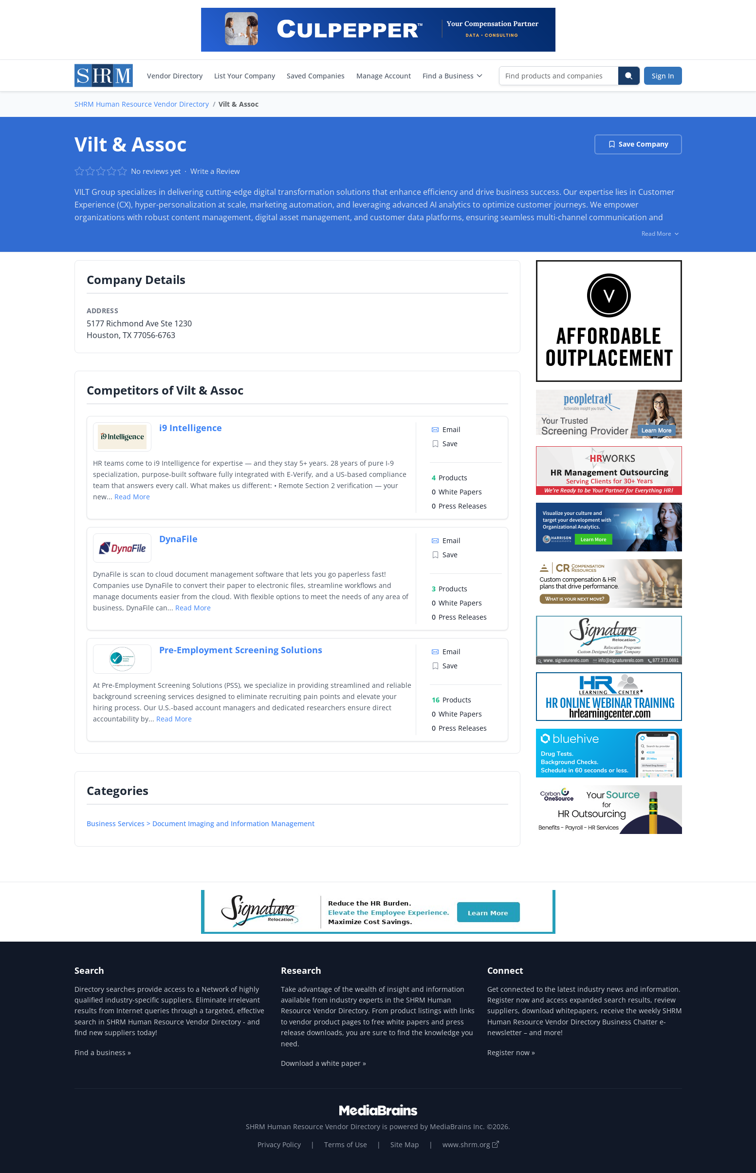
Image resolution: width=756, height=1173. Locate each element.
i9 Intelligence (190, 428)
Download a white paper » (323, 1063)
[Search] (629, 76)
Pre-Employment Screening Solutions (240, 650)
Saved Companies (316, 75)
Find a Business (453, 75)
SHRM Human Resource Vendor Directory (141, 104)
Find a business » (102, 1052)
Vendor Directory (175, 75)
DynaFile (178, 539)
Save (445, 443)
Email (446, 429)
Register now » (511, 1052)
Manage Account (383, 75)
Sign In (663, 75)
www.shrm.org (471, 1144)
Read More (132, 496)
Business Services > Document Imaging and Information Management (200, 823)
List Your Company (244, 75)
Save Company (638, 144)
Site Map (404, 1144)
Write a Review (215, 171)
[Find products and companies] (559, 76)
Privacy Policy (279, 1144)
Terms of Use (345, 1144)
